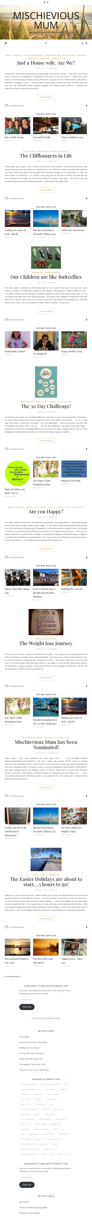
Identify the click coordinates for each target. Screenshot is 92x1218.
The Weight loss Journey (46, 643)
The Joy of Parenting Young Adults (33, 1042)
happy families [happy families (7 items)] (28, 1119)
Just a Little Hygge (14, 137)
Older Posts (12, 977)
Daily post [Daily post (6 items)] (26, 1099)
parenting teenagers (39, 59)
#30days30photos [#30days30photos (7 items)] (29, 1084)
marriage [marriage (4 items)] (34, 1134)
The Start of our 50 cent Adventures (34, 1070)
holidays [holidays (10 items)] (25, 1129)
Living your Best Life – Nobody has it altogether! (16, 831)
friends (42, 507)
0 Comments (51, 68)
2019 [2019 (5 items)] (66, 1084)
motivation (68, 55)
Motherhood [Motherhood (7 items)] (49, 1134)
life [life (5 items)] (63, 1129)
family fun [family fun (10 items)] (51, 1099)
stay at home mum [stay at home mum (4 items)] (29, 1149)
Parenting (81, 55)
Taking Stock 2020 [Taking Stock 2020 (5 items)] (29, 1154)
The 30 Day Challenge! (46, 406)
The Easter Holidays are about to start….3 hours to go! (46, 881)
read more (46, 97)
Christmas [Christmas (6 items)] (38, 1094)
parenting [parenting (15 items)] (64, 1134)
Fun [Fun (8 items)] (51, 1104)
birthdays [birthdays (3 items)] (50, 1089)
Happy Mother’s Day (71, 351)
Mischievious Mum (46, 20)
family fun (31, 507)
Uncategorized (52, 272)
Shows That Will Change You (30, 1059)
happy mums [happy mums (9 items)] (40, 1124)
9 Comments (52, 517)
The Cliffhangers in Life (46, 155)
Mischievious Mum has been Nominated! (46, 744)
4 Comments (51, 649)
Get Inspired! (40, 353)
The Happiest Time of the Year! (32, 1064)
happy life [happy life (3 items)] (25, 1124)
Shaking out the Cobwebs (29, 1048)
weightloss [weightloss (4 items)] (63, 1154)
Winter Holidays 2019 (72, 137)
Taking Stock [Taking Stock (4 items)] (49, 1149)
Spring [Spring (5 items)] (55, 1144)
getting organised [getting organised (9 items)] (30, 1109)
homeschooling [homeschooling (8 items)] (41, 1129)
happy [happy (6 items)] (37, 1114)
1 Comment (51, 161)
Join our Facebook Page (46, 1018)
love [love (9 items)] (23, 1134)
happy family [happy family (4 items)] (45, 1119)
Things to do (58, 59)
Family (35, 875)
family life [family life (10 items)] (26, 1104)
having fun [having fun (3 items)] (56, 1124)
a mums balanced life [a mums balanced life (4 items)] (31, 1089)
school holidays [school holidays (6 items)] (54, 1139)
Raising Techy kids (70, 480)
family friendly (13, 55)
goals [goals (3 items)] (46, 1109)
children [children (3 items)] (25, 1094)
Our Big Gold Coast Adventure (31, 1053)
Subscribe (26, 1007)
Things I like (41, 402)
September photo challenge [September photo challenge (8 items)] (34, 1144)
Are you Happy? (46, 511)
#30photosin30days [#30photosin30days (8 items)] (51, 1084)
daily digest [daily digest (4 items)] (54, 1094)
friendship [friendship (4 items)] (40, 1104)
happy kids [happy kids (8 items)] (61, 1119)
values (67, 402)
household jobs (52, 55)
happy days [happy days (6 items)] (50, 1114)
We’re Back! (24, 1037)
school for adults (59, 151)
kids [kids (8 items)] (55, 1129)
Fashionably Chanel (15, 351)
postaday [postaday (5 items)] (25, 1139)
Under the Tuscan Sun (73, 230)
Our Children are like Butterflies (46, 277)
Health (51, 507)
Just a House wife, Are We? (46, 62)
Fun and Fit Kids (41, 137)
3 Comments (51, 282)
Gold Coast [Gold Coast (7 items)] (58, 1109)
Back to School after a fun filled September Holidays (44, 593)
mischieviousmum (16, 105)
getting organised (33, 55)
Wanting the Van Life (72, 589)
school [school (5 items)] (37, 1139)
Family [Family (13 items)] (38, 1099)
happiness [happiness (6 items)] (25, 1114)
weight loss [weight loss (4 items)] (48, 1154)
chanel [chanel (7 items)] (62, 1089)
